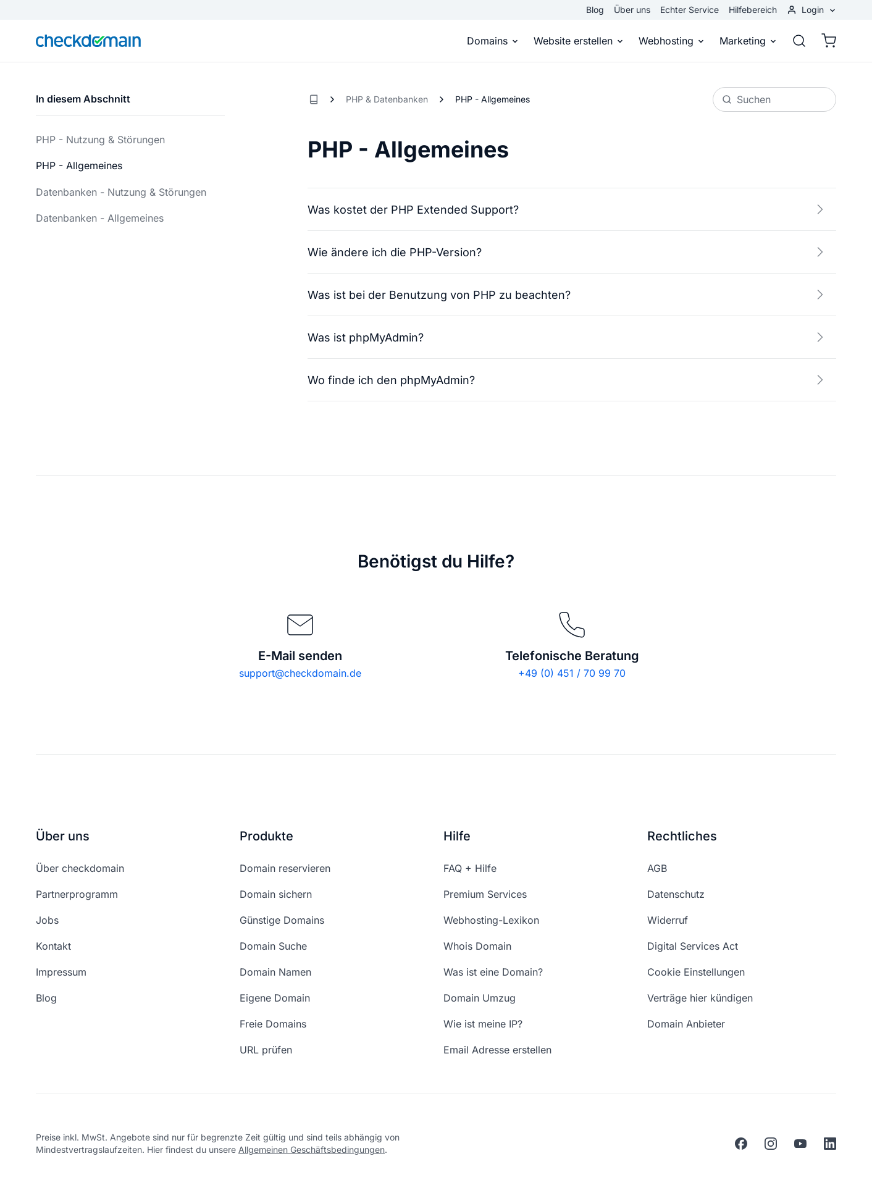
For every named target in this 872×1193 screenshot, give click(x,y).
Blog (595, 9)
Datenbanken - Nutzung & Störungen (121, 192)
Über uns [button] (63, 836)
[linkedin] (830, 1143)
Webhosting (672, 41)
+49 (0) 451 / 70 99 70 (572, 673)
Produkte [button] (266, 836)
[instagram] (771, 1143)
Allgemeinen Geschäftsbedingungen (311, 1149)
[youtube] (800, 1143)
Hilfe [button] (457, 836)
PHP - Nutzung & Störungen (100, 139)
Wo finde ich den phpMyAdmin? (568, 379)
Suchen (746, 99)
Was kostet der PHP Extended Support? (568, 209)
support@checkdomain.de (300, 673)
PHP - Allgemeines (79, 165)
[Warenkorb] (825, 41)
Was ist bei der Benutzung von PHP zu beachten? (568, 294)
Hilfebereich (753, 9)
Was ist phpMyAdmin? (568, 337)
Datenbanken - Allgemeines (100, 218)
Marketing (748, 41)
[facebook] (741, 1143)
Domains (493, 41)
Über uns (632, 9)
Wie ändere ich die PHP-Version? (568, 252)
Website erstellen (579, 41)
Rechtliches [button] (682, 836)
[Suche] (799, 41)
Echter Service (689, 9)
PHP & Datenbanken (387, 99)
